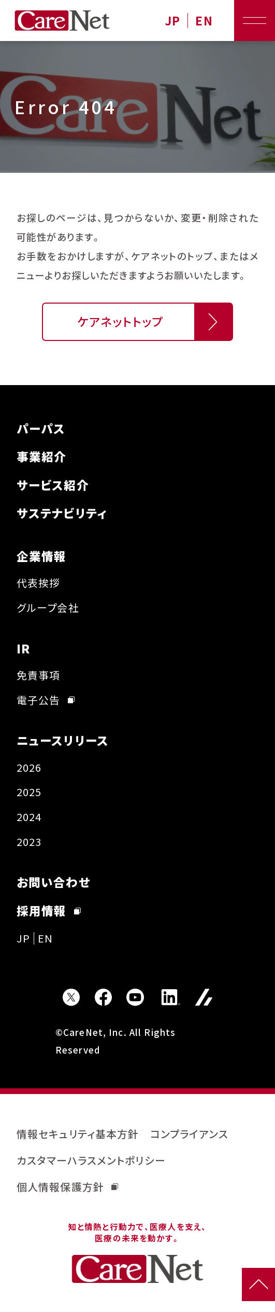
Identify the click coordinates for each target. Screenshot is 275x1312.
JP (172, 20)
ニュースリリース (63, 740)
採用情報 (49, 910)
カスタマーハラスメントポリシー (91, 1160)
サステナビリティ (62, 513)
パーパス (41, 428)
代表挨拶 (39, 582)
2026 (29, 767)
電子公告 (46, 699)
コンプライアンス (189, 1133)
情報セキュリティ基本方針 (78, 1133)
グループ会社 (48, 607)
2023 (29, 841)
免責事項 (39, 674)
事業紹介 (42, 456)
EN (203, 20)
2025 (29, 791)
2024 (29, 816)
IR (23, 648)
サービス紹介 (53, 485)
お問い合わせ (54, 882)
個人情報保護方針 (67, 1186)
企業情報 (42, 556)
